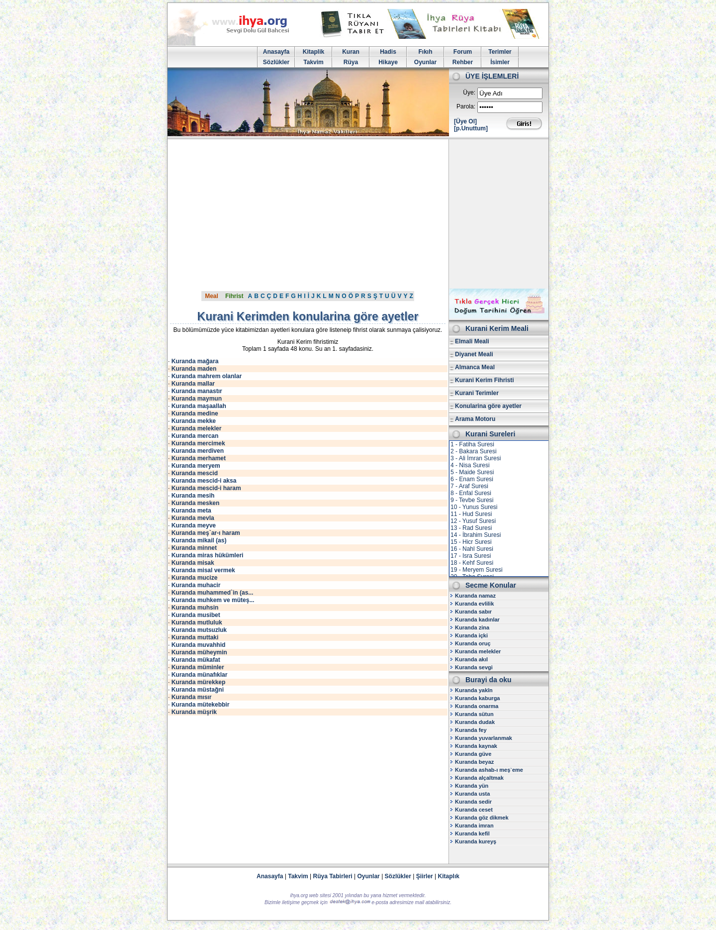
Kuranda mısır (192, 697)
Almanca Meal (475, 367)
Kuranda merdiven (198, 450)
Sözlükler (276, 62)
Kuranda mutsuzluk (199, 629)
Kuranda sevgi (474, 667)
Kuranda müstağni (198, 689)
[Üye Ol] (465, 121)
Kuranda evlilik (474, 604)
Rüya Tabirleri (333, 876)
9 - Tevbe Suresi (472, 500)
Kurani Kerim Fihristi (484, 380)
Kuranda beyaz (474, 762)
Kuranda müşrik (194, 712)
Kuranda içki (471, 635)
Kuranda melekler (197, 428)
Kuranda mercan (195, 435)
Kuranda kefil (472, 833)
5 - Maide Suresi (472, 472)
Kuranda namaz (475, 596)
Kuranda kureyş (475, 841)
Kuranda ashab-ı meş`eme (489, 770)
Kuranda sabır (473, 612)
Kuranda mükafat (196, 659)
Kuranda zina (472, 627)
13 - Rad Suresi (471, 527)
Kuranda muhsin (195, 607)
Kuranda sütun (474, 714)
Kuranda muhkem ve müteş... (213, 600)
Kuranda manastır (197, 391)
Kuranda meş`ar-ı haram (206, 532)
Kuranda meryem (196, 465)
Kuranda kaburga (477, 698)
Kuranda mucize (195, 577)
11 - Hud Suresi (471, 514)
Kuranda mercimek (198, 443)
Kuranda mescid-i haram (206, 488)
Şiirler (424, 876)
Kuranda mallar (193, 383)
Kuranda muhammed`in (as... (213, 592)
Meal (211, 296)
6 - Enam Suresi (471, 479)
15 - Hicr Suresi (471, 541)
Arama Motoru (475, 418)
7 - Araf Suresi (469, 486)
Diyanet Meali (474, 354)
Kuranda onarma (476, 706)
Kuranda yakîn (474, 690)
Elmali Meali (472, 341)
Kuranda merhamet (199, 458)
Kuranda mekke (194, 420)
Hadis (388, 51)
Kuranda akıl (471, 659)
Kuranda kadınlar (477, 619)
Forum (462, 51)
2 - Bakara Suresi (473, 451)
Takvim (313, 62)
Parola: (465, 106)
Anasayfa (276, 51)
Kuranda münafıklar (200, 674)
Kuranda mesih (193, 495)
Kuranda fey (471, 730)
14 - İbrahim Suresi (475, 534)
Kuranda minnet (194, 547)
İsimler (500, 62)
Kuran (350, 51)
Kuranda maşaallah (199, 406)
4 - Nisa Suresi (470, 465)
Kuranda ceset (474, 810)
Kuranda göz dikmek (482, 818)
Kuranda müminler (198, 667)
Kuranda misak (193, 562)
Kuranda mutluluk (197, 622)
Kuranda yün (471, 786)
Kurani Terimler (477, 393)
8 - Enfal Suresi (470, 493)
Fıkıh (425, 51)
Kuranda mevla (193, 518)
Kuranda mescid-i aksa (204, 480)
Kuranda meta (191, 510)
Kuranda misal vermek (203, 570)
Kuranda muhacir (196, 585)
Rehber (462, 62)
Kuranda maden (194, 368)
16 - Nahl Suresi (471, 548)
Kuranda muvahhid (199, 644)
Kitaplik (313, 51)
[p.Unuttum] (471, 128)
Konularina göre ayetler (488, 406)
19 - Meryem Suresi (476, 569)
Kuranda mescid (195, 473)
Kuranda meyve (194, 525)
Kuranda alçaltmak (479, 778)
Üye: (469, 92)
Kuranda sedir (473, 802)
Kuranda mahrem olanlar (207, 376)
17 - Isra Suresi (470, 555)
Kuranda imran (474, 825)
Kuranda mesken (196, 503)
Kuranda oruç (473, 643)
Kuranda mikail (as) (199, 540)
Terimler (499, 51)
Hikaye (388, 62)
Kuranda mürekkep (199, 682)
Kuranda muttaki (195, 637)
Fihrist (234, 296)
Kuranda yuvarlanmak (483, 738)
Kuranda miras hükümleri (208, 555)
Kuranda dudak (475, 722)
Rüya (351, 62)
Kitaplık (448, 876)
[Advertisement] (358, 214)
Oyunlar (425, 62)
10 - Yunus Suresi (474, 507)
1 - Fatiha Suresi (472, 444)
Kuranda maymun (197, 398)
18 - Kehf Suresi (471, 562)
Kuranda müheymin (199, 652)
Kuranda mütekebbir (201, 704)
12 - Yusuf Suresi (473, 520)
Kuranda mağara (195, 361)
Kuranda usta (472, 794)
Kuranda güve (473, 754)
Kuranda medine (195, 413)
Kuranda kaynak (476, 746)
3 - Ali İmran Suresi (475, 458)
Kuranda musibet (196, 615)
